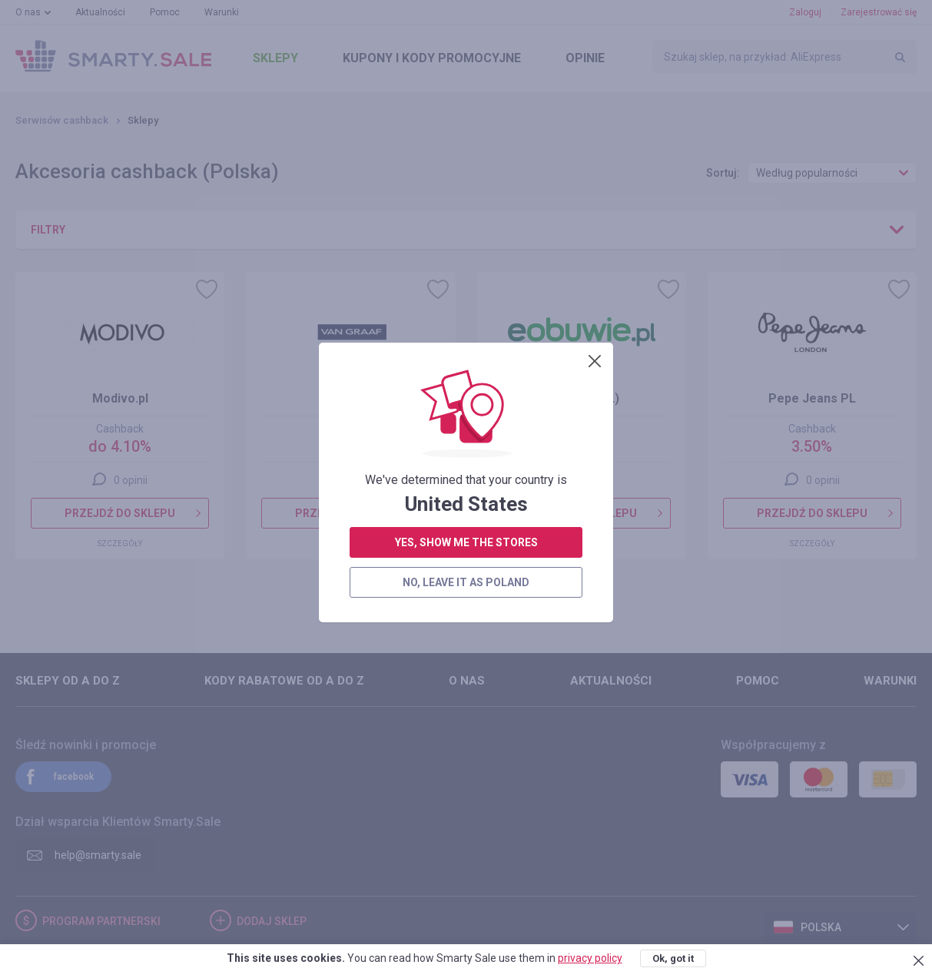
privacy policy (590, 958)
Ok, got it (673, 958)
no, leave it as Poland (466, 423)
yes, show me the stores (466, 383)
